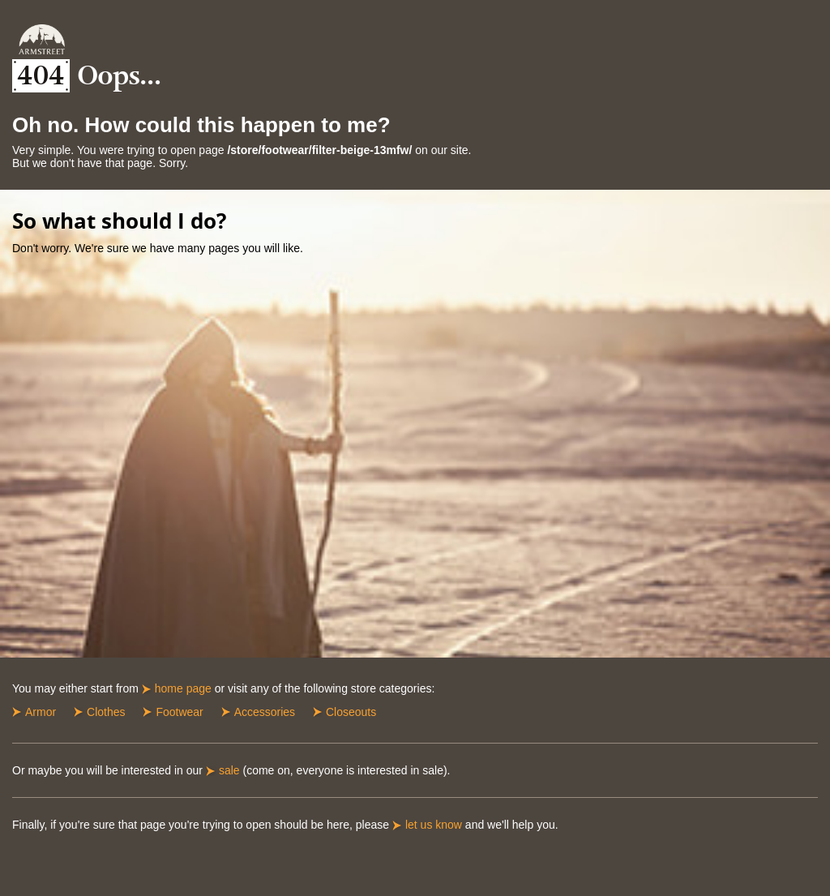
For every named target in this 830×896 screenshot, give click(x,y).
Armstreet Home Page (42, 39)
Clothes (106, 711)
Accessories (264, 711)
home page (183, 688)
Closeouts (351, 711)
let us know (433, 824)
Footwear (179, 711)
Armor (40, 711)
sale (229, 770)
